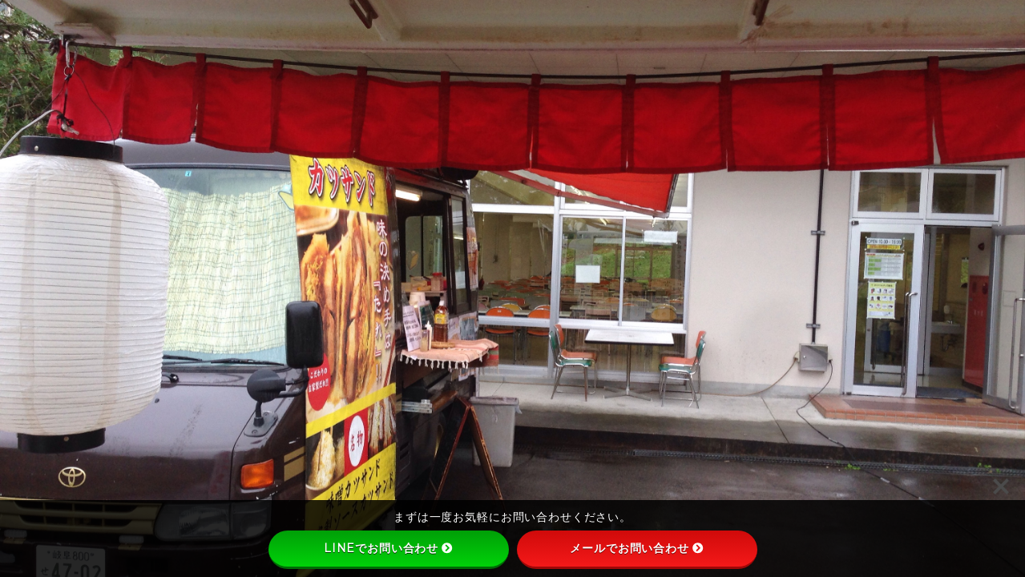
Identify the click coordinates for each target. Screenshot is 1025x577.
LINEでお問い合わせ (388, 548)
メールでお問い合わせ (637, 548)
